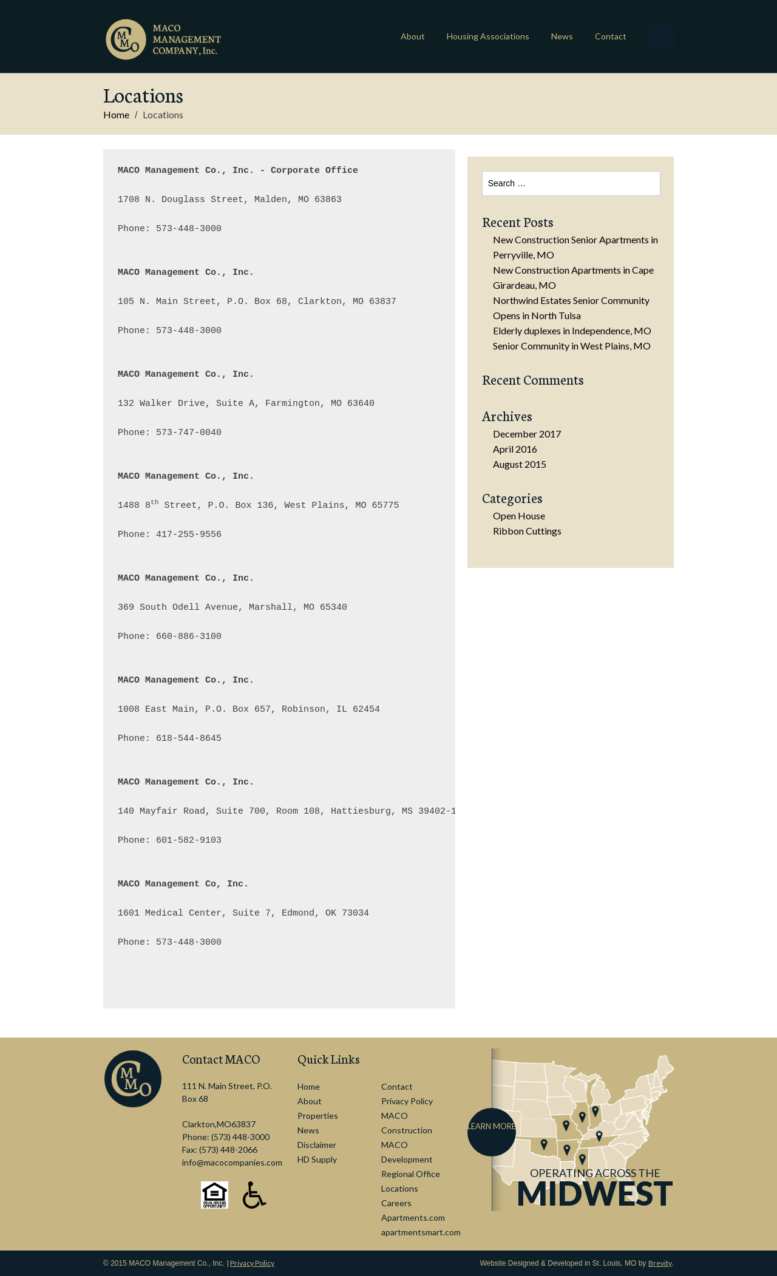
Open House (519, 515)
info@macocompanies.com (232, 1162)
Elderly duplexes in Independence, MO (572, 330)
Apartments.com (413, 1217)
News (562, 36)
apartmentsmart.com (421, 1232)
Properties (317, 1115)
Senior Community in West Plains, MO (572, 345)
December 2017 (527, 433)
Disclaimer (316, 1144)
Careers (396, 1203)
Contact (610, 36)
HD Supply (317, 1159)
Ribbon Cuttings (527, 530)
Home (116, 114)
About (413, 36)
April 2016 (515, 448)
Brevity (660, 1263)
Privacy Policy (407, 1101)
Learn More (491, 1126)
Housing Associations (488, 36)
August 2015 (519, 464)
